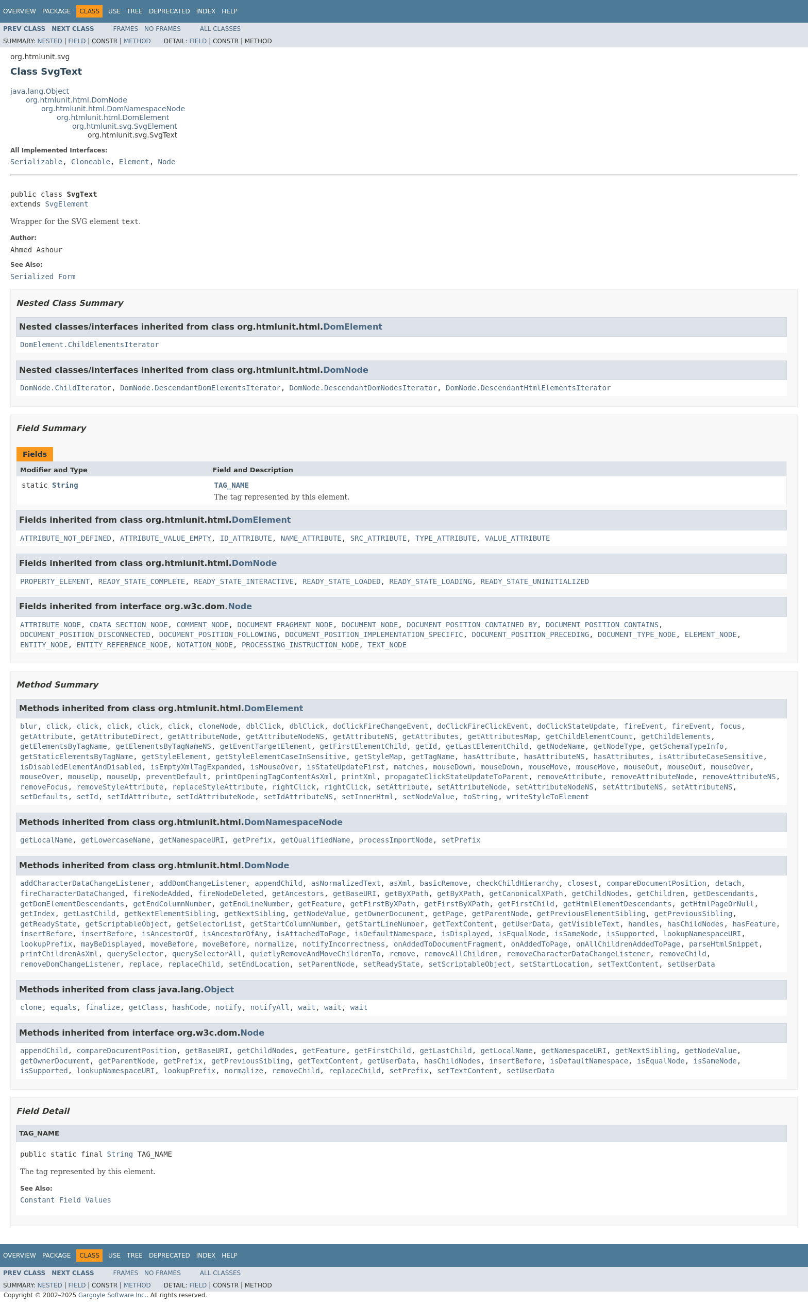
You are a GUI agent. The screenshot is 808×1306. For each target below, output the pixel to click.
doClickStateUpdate (576, 726)
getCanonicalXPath (526, 893)
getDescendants (724, 893)
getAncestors (298, 893)
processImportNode (395, 840)
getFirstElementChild (363, 746)
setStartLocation (554, 964)
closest (582, 883)
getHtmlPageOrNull (717, 904)
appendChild (278, 883)
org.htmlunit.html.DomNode (76, 100)
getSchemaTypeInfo (686, 746)
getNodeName (561, 746)
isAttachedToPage (311, 934)
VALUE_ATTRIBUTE (517, 538)
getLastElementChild (487, 746)
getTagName (432, 756)
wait (307, 1007)
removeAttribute (569, 776)
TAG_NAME (231, 485)
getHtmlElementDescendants (617, 904)
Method (137, 41)
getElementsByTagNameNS (163, 746)
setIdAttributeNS (298, 797)
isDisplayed (466, 934)
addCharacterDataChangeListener (85, 883)
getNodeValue (320, 913)
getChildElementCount (589, 736)
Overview (19, 11)
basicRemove (443, 883)
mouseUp (83, 776)
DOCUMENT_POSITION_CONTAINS (602, 625)
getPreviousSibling (693, 913)
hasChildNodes (695, 924)
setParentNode (326, 964)
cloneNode (218, 726)
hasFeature (754, 924)
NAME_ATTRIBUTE (311, 538)
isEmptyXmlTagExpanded (196, 767)
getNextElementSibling (169, 913)
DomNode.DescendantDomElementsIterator (200, 388)
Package (56, 11)
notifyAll (270, 1007)
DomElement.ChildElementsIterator (89, 344)
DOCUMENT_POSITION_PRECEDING (531, 634)
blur (29, 726)
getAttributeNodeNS (285, 736)
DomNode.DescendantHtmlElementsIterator (528, 388)
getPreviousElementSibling (591, 913)
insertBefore (46, 934)
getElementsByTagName (63, 746)
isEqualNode (522, 934)
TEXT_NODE (387, 645)
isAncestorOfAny (235, 934)
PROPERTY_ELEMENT (55, 581)
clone (31, 1007)
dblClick (263, 726)
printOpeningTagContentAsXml (274, 776)
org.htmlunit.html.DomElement (113, 117)
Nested (49, 41)
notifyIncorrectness (343, 944)
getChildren (661, 893)
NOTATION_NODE (204, 645)
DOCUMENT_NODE (370, 625)
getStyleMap (378, 756)
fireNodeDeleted (230, 893)
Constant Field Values (65, 1200)
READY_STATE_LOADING (430, 581)
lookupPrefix (46, 944)
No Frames (162, 28)
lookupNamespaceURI (702, 934)
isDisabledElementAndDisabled (81, 767)
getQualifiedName (315, 840)
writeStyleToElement (548, 797)
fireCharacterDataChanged (72, 893)
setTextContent (628, 964)
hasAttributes (622, 756)
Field (77, 41)
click (57, 726)
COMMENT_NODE (202, 625)
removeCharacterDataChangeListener (578, 954)
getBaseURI (354, 893)
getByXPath (406, 893)
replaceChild (194, 964)
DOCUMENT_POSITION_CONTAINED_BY (472, 625)
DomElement (352, 327)
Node (167, 162)
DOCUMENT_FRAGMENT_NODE (284, 625)
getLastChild (89, 913)
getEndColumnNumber (172, 904)
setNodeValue (428, 797)
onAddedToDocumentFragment (448, 944)
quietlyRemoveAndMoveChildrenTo (315, 954)
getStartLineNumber (385, 924)
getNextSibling (254, 913)
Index (206, 11)
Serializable (36, 162)
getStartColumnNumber (294, 924)
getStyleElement (174, 756)
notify (228, 1007)
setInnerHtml (368, 797)
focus (730, 726)
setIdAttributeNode (215, 797)
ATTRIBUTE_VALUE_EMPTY (165, 538)
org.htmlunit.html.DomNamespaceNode (113, 109)
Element (134, 162)
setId (87, 797)
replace (144, 964)
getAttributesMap (502, 736)
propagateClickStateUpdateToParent (456, 776)
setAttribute (402, 787)
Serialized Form (42, 276)
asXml (400, 883)
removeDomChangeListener (70, 964)
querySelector (135, 954)
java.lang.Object (39, 91)
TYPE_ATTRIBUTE (445, 538)
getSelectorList (208, 924)
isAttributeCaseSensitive (711, 756)
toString (480, 797)
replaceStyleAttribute (217, 787)
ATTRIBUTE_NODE (50, 625)
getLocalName (46, 840)
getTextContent (463, 924)
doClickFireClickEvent (482, 726)
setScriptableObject (469, 964)
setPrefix (461, 840)
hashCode (189, 1007)
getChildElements (676, 736)
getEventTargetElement (265, 746)
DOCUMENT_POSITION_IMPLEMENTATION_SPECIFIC (374, 634)
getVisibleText (589, 924)
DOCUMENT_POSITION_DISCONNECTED (85, 634)
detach (728, 883)
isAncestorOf (168, 934)
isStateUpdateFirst (346, 767)
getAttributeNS (363, 736)
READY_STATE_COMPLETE (142, 581)
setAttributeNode (472, 787)
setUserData (691, 964)
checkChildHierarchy (517, 883)
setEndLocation (259, 964)
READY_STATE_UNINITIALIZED (534, 581)
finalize (102, 1007)
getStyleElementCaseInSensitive (280, 756)
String (65, 485)
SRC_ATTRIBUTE (378, 538)
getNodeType (618, 746)
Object (219, 989)
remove (402, 954)
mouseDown (452, 767)
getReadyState (48, 924)
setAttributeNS (632, 787)
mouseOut (641, 767)
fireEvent (643, 726)
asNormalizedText (346, 883)
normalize (274, 944)
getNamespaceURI (191, 840)
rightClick (293, 787)
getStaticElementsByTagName (76, 756)
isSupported (630, 934)
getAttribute (46, 736)
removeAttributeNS (739, 776)
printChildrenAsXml (59, 954)
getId (426, 746)
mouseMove (547, 767)
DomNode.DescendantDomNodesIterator (363, 388)
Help (230, 11)
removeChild (682, 954)
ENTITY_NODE (44, 645)
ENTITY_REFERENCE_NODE (122, 645)
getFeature (319, 904)
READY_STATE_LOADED (341, 581)
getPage (448, 913)
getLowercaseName (115, 840)
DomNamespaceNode (293, 822)
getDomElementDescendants (72, 904)
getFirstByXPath (382, 904)
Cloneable (90, 162)
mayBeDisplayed (111, 944)
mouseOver (730, 767)
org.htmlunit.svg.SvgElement (124, 126)
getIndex (37, 913)
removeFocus (44, 787)
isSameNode (576, 934)
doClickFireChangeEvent (380, 726)
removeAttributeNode (652, 776)
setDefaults (44, 797)
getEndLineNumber (255, 904)
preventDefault (176, 776)
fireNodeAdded (161, 893)
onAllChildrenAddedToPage (628, 944)
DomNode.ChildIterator (65, 388)
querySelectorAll (207, 954)
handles (643, 924)
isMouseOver (274, 767)
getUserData (526, 924)
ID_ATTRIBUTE (246, 538)
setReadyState (391, 964)
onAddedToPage (539, 944)
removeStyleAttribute (120, 787)
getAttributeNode (203, 736)
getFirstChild (526, 904)
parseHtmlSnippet (724, 944)
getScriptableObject (126, 924)
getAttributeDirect (120, 736)
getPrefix (252, 840)
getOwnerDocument (389, 913)
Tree (135, 11)
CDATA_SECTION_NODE (129, 625)
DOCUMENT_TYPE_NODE (637, 634)
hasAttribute (489, 756)
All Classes (220, 28)
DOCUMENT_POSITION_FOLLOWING (218, 634)
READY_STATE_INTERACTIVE (244, 581)
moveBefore (172, 944)
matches (409, 767)
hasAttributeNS (554, 756)
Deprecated (169, 11)
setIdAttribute (137, 797)
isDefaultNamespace (394, 934)
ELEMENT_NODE (711, 634)
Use (114, 11)
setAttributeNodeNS (554, 787)
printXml (359, 776)
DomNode (345, 370)
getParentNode (500, 913)
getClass (146, 1007)
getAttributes (430, 736)
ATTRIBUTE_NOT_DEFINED (65, 538)
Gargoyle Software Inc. (112, 1295)
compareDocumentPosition (656, 883)
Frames (126, 28)
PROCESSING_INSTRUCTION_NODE (300, 645)
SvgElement (66, 204)
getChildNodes (600, 893)
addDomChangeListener (202, 883)
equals (63, 1007)
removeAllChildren (461, 954)
